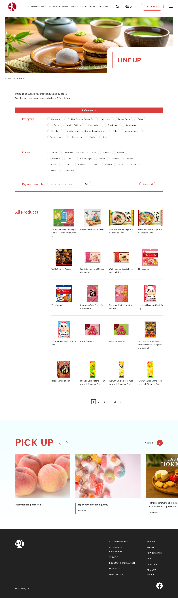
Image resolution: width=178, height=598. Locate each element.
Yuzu (121, 164)
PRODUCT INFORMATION (90, 6)
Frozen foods (124, 119)
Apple (70, 158)
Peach (53, 170)
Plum (95, 164)
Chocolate (55, 131)
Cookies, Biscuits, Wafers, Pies (81, 119)
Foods (92, 137)
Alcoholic (106, 119)
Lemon (53, 152)
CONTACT (152, 6)
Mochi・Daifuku (74, 125)
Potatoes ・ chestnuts (74, 152)
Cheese (108, 164)
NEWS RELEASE (154, 553)
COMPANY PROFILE (36, 6)
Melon (134, 164)
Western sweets (57, 137)
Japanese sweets (131, 131)
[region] (101, 128)
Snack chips (113, 125)
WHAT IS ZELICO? (118, 574)
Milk (94, 152)
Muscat (53, 164)
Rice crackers (94, 125)
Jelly (115, 131)
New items (55, 119)
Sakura (67, 164)
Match (102, 158)
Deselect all (148, 184)
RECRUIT (151, 547)
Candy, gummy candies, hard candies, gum (86, 131)
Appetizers (131, 125)
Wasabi (120, 152)
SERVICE (74, 6)
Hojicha (130, 158)
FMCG (140, 119)
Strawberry (69, 170)
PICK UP (151, 541)
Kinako (106, 152)
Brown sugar (86, 158)
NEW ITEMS (115, 568)
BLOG (105, 6)
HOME (8, 78)
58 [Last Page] (115, 401)
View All (149, 442)
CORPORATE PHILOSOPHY (57, 6)
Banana (81, 164)
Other (105, 137)
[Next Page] (121, 401)
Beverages (77, 137)
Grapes (116, 158)
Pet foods (54, 125)
